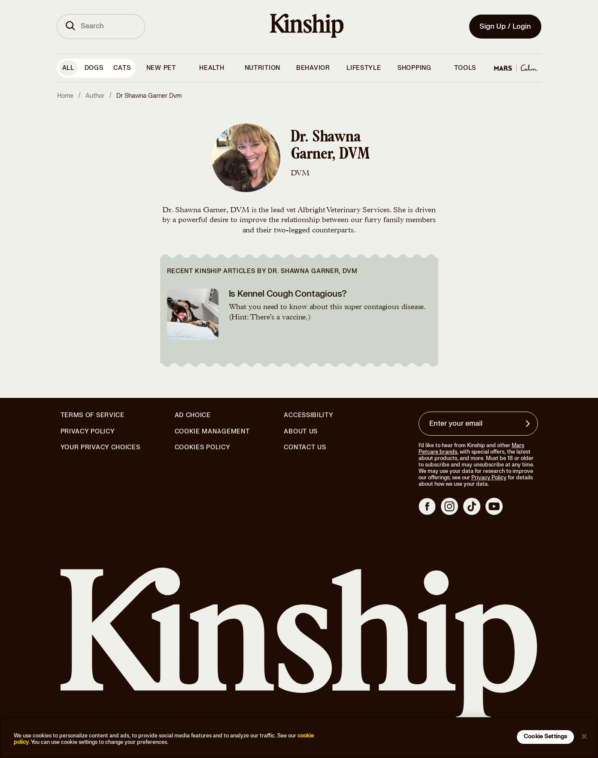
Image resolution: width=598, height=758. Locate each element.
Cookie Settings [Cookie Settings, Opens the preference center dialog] (545, 736)
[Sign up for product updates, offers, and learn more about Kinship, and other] (529, 423)
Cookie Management (212, 431)
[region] (299, 737)
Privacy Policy (88, 432)
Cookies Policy (203, 447)
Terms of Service (92, 415)
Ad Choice (193, 415)
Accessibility (308, 415)
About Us (301, 431)
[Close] (584, 736)
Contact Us (305, 447)
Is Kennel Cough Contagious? (288, 294)
